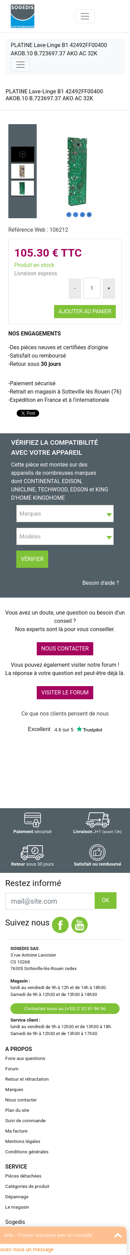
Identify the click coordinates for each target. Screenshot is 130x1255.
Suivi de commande (25, 1120)
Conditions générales (27, 1151)
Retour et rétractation (27, 1079)
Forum (11, 1068)
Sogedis (15, 1222)
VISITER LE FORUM (64, 692)
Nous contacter (21, 1099)
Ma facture (16, 1131)
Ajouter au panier (85, 311)
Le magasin (17, 1207)
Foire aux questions (25, 1058)
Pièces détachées (23, 1176)
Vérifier (32, 559)
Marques (14, 1089)
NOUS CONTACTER (65, 648)
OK (105, 900)
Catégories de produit (27, 1186)
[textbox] (65, 514)
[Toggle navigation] (85, 16)
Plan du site (17, 1110)
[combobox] (65, 513)
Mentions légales (22, 1141)
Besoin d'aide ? (100, 583)
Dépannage (16, 1196)
